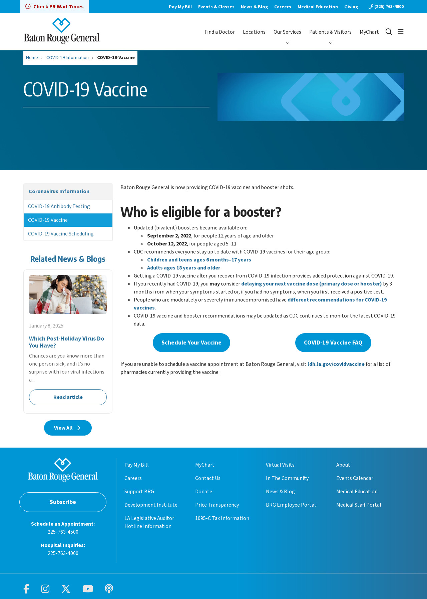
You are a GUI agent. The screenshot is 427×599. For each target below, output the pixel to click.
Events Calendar (354, 478)
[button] (401, 32)
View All (68, 428)
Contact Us (208, 478)
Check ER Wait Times (54, 6)
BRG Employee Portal (291, 505)
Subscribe (63, 502)
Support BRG (139, 491)
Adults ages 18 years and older (183, 267)
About (343, 465)
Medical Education (318, 7)
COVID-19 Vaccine (48, 220)
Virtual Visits (280, 465)
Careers (282, 7)
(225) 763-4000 (386, 6)
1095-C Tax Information (222, 518)
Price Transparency (217, 505)
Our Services (287, 32)
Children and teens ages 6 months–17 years (199, 259)
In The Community (287, 478)
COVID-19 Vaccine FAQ (333, 343)
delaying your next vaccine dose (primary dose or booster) (311, 283)
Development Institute (150, 505)
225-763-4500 (63, 532)
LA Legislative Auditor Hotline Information (149, 522)
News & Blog (254, 7)
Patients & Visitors (330, 32)
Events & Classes (216, 7)
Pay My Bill (180, 7)
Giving (351, 7)
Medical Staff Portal (358, 505)
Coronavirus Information (59, 191)
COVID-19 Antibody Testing (59, 206)
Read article (68, 341)
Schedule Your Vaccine (191, 343)
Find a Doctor (219, 32)
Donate (203, 491)
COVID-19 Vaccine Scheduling (61, 233)
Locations (254, 32)
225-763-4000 (63, 553)
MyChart (369, 32)
